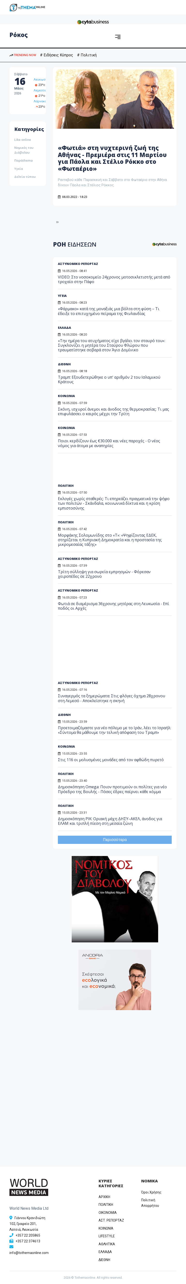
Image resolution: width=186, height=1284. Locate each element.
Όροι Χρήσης (151, 1192)
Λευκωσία (41, 79)
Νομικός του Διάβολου (23, 150)
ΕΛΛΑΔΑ (64, 327)
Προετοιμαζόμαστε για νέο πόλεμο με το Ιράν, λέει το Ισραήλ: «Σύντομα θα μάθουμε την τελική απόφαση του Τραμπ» (114, 730)
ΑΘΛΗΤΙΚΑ (107, 1244)
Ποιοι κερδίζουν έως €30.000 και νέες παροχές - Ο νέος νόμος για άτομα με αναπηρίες (109, 443)
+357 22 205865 (28, 1235)
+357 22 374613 (28, 1241)
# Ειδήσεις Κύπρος (56, 55)
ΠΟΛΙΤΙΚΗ (66, 485)
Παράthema (23, 160)
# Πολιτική (87, 55)
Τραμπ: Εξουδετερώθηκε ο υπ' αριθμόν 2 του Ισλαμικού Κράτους (109, 379)
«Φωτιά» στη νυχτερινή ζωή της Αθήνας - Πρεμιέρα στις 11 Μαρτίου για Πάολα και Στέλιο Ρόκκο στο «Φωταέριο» (112, 158)
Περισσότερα (115, 839)
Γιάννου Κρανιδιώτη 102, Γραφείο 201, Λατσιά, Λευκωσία (27, 1223)
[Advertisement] (95, 470)
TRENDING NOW (22, 55)
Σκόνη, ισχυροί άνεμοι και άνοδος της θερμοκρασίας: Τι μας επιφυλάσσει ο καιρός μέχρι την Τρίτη (113, 411)
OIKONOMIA (108, 1213)
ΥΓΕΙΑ (62, 295)
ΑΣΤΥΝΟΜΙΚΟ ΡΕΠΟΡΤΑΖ (78, 264)
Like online (22, 139)
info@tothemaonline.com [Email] (29, 1253)
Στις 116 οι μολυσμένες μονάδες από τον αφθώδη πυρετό (111, 759)
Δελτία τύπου (25, 176)
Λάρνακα (40, 101)
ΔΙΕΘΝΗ (64, 364)
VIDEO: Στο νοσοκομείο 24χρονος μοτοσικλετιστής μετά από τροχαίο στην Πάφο (114, 279)
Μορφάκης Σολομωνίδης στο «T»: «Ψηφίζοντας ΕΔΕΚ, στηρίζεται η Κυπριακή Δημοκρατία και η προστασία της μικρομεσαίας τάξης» (110, 540)
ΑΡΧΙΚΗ (104, 1197)
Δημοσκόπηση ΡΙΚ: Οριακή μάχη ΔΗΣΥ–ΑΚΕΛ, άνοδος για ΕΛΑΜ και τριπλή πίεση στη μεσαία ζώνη (110, 821)
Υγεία (18, 168)
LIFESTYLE (107, 1236)
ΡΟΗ (74, 244)
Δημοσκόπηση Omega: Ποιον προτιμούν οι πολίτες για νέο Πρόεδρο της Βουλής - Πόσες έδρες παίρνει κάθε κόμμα (112, 789)
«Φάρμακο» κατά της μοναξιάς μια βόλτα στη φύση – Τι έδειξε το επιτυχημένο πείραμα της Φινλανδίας (108, 311)
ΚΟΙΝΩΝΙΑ (66, 396)
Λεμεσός (40, 90)
